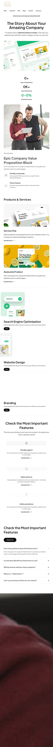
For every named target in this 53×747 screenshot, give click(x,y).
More (6, 328)
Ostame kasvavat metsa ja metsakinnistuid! (26, 16)
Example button (8, 240)
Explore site (10, 540)
